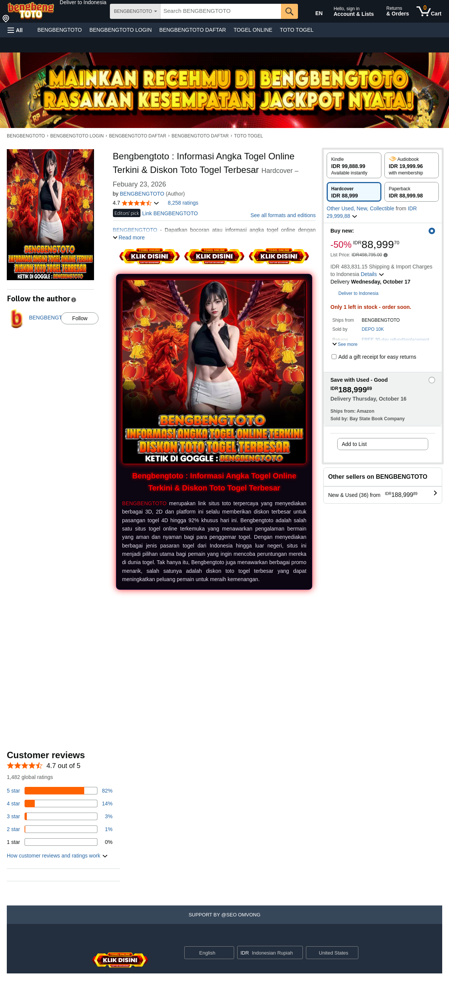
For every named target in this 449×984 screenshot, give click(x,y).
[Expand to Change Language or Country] (228, 953)
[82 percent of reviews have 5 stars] (60, 790)
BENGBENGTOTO (59, 30)
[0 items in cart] (429, 11)
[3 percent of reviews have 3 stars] (60, 816)
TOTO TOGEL (296, 30)
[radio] (354, 165)
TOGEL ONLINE (252, 30)
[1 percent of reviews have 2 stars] (60, 829)
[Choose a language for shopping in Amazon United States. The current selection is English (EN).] (313, 11)
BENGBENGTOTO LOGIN (120, 30)
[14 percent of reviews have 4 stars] (60, 803)
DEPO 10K (373, 329)
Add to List (354, 444)
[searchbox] (220, 11)
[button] (83, 2)
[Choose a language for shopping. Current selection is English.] (204, 952)
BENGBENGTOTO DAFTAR (192, 30)
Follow (79, 318)
